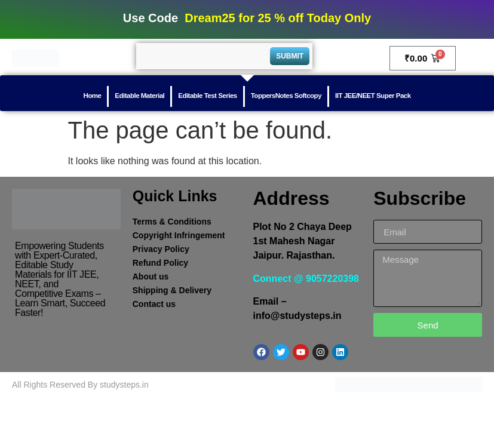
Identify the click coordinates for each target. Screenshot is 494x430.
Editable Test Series (207, 95)
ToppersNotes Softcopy (286, 95)
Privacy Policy (161, 249)
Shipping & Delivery (172, 290)
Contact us (154, 304)
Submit (289, 56)
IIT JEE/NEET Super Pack (373, 95)
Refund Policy (160, 263)
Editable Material (139, 95)
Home (92, 95)
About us (151, 276)
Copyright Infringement (179, 235)
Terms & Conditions (172, 221)
